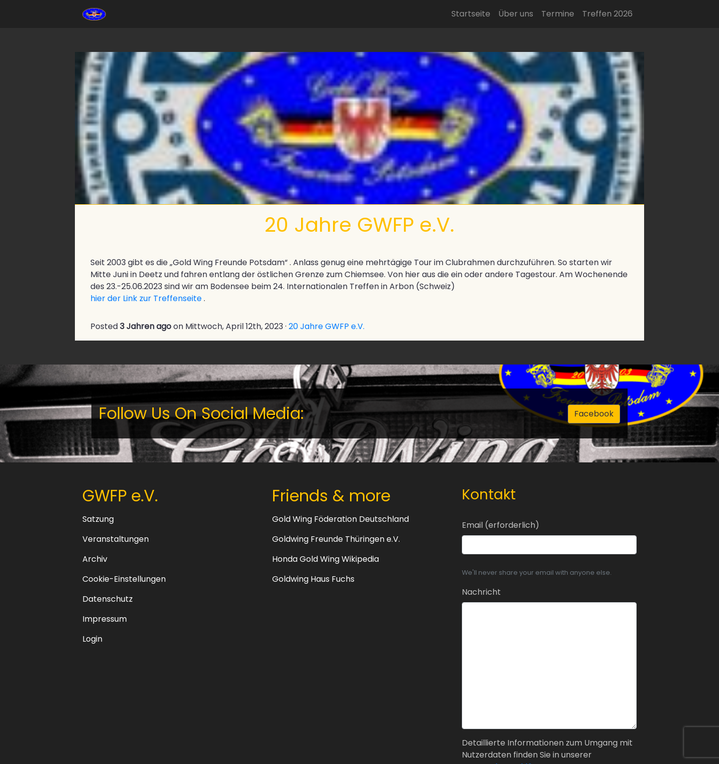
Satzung (98, 519)
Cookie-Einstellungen (124, 579)
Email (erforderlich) (500, 525)
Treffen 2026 (607, 13)
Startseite (470, 13)
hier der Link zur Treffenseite (146, 298)
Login (92, 639)
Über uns (515, 13)
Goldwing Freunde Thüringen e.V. (336, 539)
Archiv (94, 559)
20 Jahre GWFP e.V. (326, 326)
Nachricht (481, 592)
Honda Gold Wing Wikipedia (325, 559)
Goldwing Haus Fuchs (313, 579)
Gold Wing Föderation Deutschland (340, 519)
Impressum (104, 619)
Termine (557, 13)
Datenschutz (107, 599)
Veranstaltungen (115, 539)
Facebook (594, 413)
